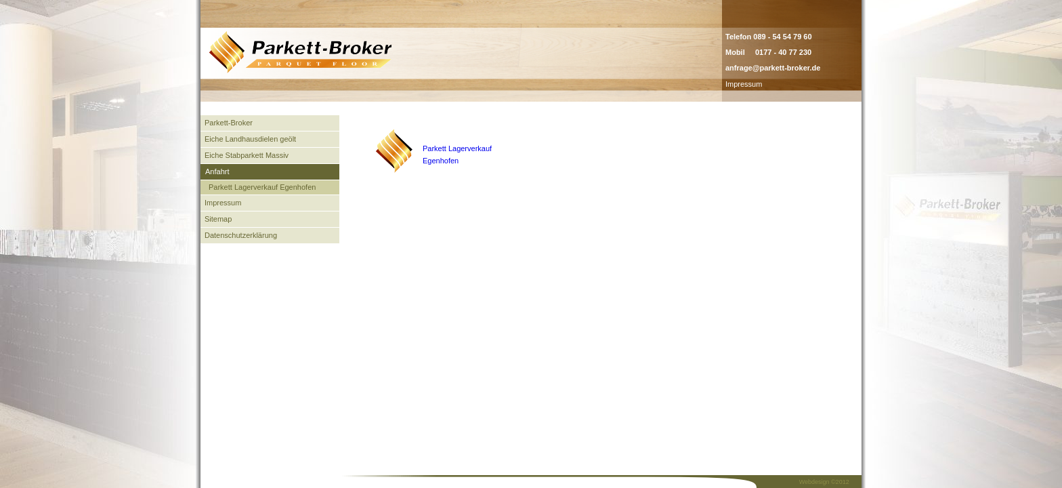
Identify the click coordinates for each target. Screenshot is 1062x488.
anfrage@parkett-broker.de (772, 68)
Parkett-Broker (229, 123)
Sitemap (218, 219)
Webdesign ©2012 (824, 482)
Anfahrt (217, 171)
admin (777, 84)
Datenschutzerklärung (241, 235)
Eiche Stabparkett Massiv (247, 155)
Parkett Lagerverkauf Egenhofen (262, 187)
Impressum (743, 84)
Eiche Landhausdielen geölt (250, 139)
